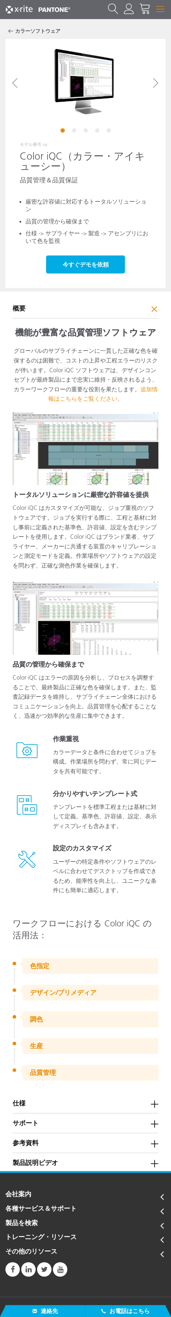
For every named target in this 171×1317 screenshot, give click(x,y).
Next (156, 82)
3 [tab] (86, 131)
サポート (26, 1123)
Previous (15, 82)
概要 (19, 308)
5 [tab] (109, 131)
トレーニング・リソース (41, 1237)
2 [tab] (74, 131)
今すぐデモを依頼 (86, 264)
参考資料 (26, 1143)
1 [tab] (63, 131)
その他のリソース (31, 1251)
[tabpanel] (85, 82)
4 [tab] (97, 131)
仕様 (19, 1103)
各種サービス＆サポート (41, 1209)
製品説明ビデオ (35, 1163)
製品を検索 (21, 1223)
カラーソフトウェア (37, 31)
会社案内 (18, 1194)
